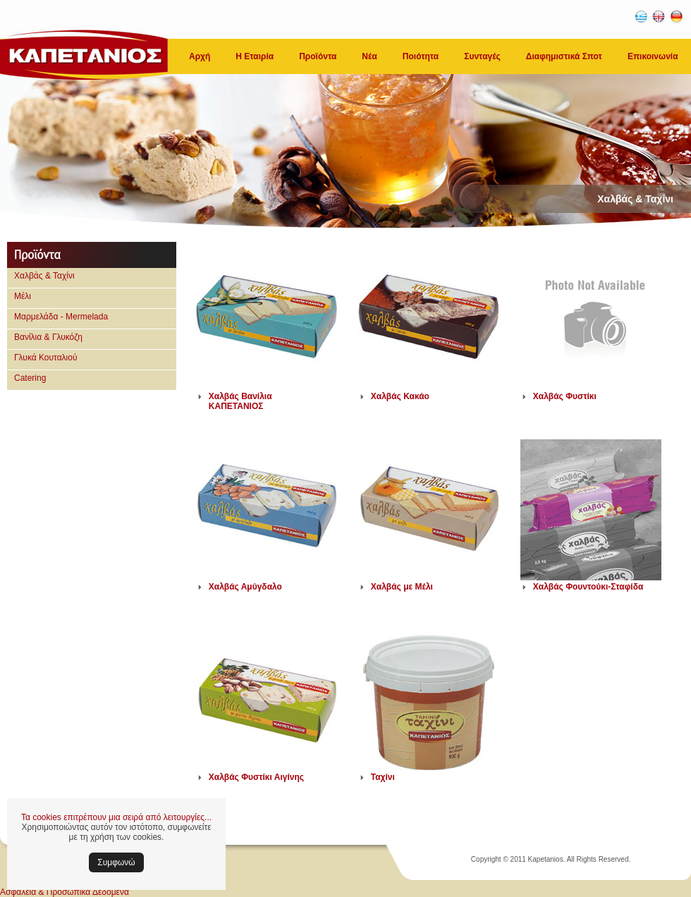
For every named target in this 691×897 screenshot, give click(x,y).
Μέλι (22, 296)
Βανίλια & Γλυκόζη (48, 337)
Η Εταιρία (255, 56)
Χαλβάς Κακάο (400, 396)
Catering (30, 378)
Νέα (369, 56)
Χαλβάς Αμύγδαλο (245, 587)
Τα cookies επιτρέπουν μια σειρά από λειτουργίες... (116, 817)
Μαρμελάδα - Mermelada (61, 317)
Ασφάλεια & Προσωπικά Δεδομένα (64, 892)
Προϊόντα (317, 56)
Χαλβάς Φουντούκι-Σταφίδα (588, 587)
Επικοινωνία (653, 56)
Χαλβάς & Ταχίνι (44, 276)
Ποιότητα (421, 56)
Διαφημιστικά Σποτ (564, 56)
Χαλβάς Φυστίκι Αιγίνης (256, 777)
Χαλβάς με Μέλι (402, 587)
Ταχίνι (383, 777)
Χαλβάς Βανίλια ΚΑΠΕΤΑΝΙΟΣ (240, 401)
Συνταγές (482, 56)
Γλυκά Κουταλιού (46, 357)
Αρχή (199, 56)
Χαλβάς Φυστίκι (565, 396)
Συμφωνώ (116, 862)
